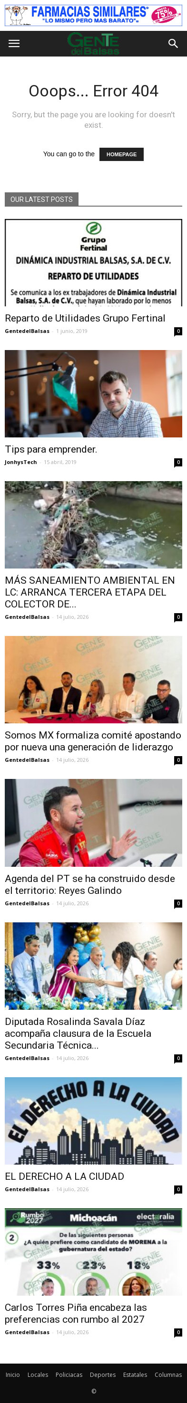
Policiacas (69, 1375)
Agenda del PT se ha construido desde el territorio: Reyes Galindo (90, 884)
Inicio (13, 1375)
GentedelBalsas (27, 330)
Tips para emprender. (51, 449)
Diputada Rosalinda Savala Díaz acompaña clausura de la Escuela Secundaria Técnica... (78, 1033)
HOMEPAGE (122, 154)
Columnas (168, 1375)
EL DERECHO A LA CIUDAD (64, 1176)
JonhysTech (21, 461)
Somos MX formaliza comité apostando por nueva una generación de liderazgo (93, 741)
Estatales (135, 1375)
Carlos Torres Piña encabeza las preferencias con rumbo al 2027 (76, 1313)
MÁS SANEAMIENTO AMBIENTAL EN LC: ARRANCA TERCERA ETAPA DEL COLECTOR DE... (90, 592)
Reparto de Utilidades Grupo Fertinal (85, 318)
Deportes (103, 1375)
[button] (173, 44)
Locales (38, 1375)
